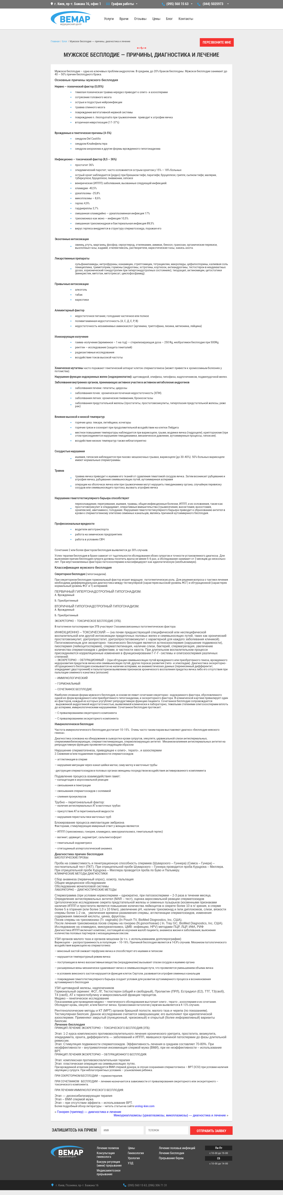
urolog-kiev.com (144, 1106)
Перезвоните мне (217, 42)
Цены (156, 19)
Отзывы (140, 19)
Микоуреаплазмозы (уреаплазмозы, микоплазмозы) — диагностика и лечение (170, 1115)
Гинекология (136, 1153)
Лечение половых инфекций (177, 1148)
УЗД (130, 1163)
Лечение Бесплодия (171, 1153)
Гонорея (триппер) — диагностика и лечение (89, 1111)
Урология (134, 1158)
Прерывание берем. (171, 1158)
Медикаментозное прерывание (108, 1172)
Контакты (186, 19)
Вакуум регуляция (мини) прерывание (109, 1163)
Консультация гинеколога (106, 1155)
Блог (169, 19)
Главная (55, 41)
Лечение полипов (108, 1148)
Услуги (109, 19)
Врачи (123, 19)
